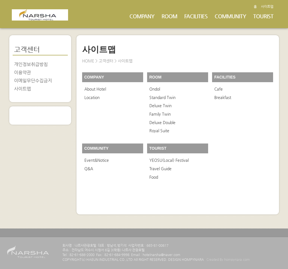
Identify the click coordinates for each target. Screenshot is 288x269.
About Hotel (95, 89)
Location (92, 97)
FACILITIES (196, 16)
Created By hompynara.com (228, 259)
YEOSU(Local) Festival (169, 160)
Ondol (154, 89)
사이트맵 (267, 6)
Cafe (218, 89)
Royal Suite (159, 130)
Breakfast (222, 97)
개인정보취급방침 (31, 64)
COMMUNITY (230, 16)
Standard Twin (162, 97)
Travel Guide (160, 168)
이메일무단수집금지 (33, 80)
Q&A (88, 168)
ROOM (169, 16)
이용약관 (22, 72)
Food (153, 177)
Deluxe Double (162, 122)
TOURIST (263, 16)
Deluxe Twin (160, 105)
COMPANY (141, 16)
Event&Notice (96, 160)
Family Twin (160, 114)
